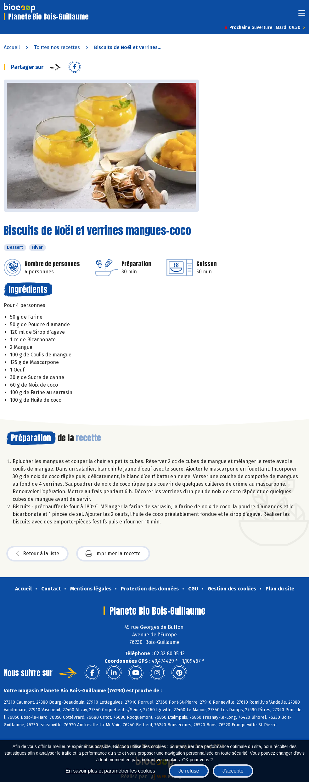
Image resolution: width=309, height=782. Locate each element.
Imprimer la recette (113, 553)
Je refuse (188, 771)
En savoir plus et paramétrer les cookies (110, 771)
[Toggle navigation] (301, 15)
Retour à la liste (37, 553)
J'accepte (233, 771)
